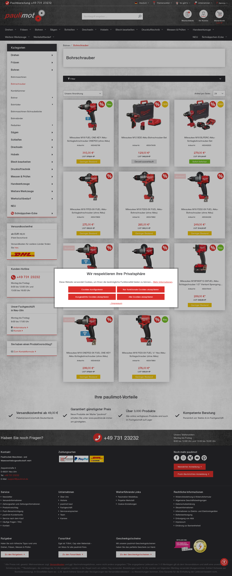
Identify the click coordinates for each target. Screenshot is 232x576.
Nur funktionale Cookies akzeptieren (141, 289)
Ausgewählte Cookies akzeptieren (92, 297)
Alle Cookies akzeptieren (141, 297)
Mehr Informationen (162, 282)
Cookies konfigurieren (92, 289)
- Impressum (116, 303)
